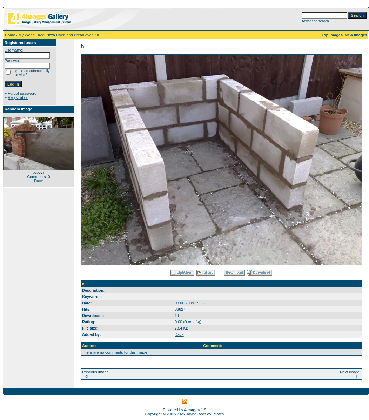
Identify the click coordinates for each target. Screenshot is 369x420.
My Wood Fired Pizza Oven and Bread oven (56, 35)
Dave (179, 334)
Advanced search (315, 21)
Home (10, 35)
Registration (18, 97)
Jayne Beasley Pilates (205, 414)
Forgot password (22, 93)
